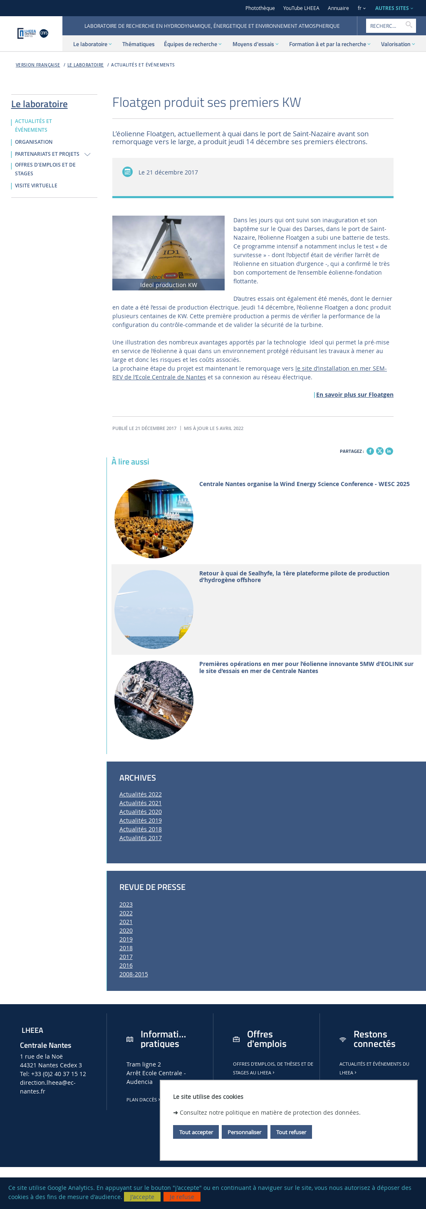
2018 (126, 948)
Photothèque (260, 8)
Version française (38, 65)
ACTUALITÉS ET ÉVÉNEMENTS (143, 65)
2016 (126, 965)
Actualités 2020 (140, 812)
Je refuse (182, 1197)
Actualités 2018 (140, 829)
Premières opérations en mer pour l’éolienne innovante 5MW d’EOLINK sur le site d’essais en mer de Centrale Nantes (306, 668)
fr (360, 8)
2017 (126, 957)
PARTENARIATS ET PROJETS (47, 154)
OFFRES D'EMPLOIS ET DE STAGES (45, 169)
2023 (126, 904)
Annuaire (338, 8)
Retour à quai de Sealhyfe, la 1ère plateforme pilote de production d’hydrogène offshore (294, 577)
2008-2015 (133, 974)
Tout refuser (291, 1132)
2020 (126, 930)
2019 (126, 939)
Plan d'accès (143, 1100)
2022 (126, 913)
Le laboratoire (85, 65)
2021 (126, 922)
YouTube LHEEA (301, 8)
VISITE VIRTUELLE (36, 185)
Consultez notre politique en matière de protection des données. (270, 1112)
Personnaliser (244, 1132)
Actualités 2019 (140, 820)
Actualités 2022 (140, 794)
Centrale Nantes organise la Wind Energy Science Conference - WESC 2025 (304, 484)
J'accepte (142, 1197)
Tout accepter (196, 1132)
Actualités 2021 (140, 803)
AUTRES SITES (392, 8)
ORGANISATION (33, 142)
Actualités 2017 (140, 838)
